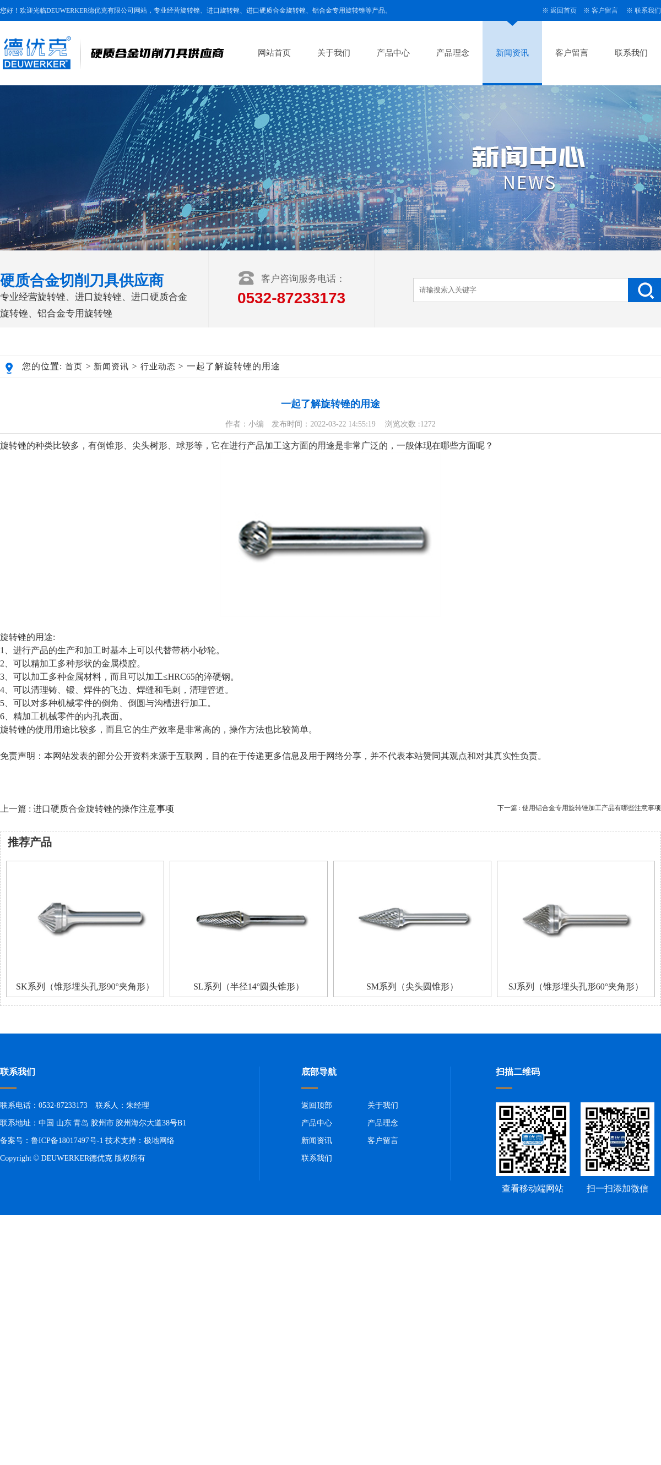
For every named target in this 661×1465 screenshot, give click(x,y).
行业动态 (158, 366)
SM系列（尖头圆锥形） (412, 986)
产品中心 (393, 52)
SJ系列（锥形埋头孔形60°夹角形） (576, 986)
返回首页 (563, 10)
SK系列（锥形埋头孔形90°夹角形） (85, 986)
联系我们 (648, 10)
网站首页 (274, 52)
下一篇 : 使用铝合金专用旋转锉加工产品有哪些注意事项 (579, 808)
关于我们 (333, 52)
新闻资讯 (512, 52)
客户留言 (605, 10)
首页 (74, 366)
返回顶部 (316, 1105)
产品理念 (452, 52)
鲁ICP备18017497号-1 (67, 1140)
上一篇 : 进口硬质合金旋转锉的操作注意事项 (87, 808)
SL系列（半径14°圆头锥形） (248, 986)
